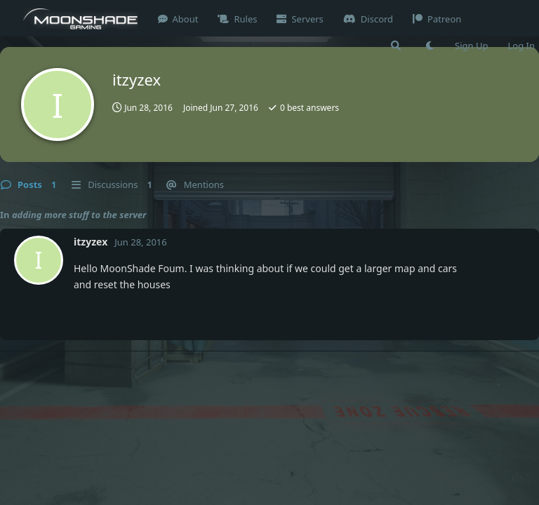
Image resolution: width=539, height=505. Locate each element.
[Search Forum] (395, 45)
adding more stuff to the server (79, 214)
